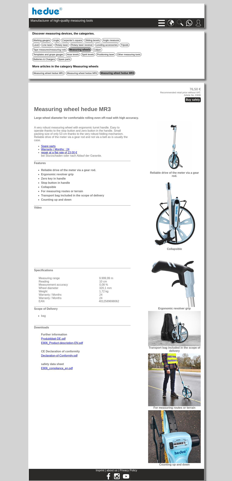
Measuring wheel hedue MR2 (82, 73)
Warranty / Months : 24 (55, 149)
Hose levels (73, 54)
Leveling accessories (107, 45)
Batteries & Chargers (44, 59)
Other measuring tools (128, 54)
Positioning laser (105, 54)
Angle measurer (111, 40)
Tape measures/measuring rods (49, 49)
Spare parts (64, 59)
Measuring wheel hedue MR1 (48, 73)
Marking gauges (41, 40)
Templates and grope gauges (48, 54)
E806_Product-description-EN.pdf (62, 342)
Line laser (47, 45)
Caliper (97, 49)
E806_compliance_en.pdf (57, 368)
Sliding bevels (92, 40)
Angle (56, 40)
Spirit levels (88, 54)
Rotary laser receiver (82, 45)
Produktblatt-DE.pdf (53, 338)
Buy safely (193, 99)
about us (112, 470)
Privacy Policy (128, 470)
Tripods (124, 45)
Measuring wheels (80, 49)
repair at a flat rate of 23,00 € (59, 152)
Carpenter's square (72, 40)
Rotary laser (61, 45)
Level (36, 45)
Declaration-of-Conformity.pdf (59, 355)
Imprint (100, 470)
